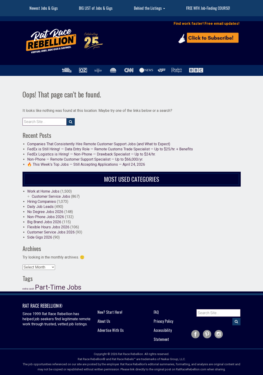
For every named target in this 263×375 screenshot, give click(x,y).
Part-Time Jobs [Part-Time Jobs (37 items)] (58, 287)
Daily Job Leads (40, 206)
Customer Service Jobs (51, 196)
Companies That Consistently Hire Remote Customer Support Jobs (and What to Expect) (98, 144)
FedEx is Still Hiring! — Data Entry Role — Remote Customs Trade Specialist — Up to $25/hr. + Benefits (110, 149)
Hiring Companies (41, 201)
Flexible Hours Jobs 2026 (48, 227)
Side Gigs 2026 (39, 237)
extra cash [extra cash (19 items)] (28, 288)
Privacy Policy (163, 321)
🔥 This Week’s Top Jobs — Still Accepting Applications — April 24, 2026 (86, 164)
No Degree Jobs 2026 (45, 212)
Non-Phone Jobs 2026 (45, 217)
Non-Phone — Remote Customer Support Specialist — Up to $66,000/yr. (85, 159)
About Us (103, 321)
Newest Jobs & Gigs (43, 8)
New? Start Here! (109, 312)
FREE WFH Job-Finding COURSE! (208, 8)
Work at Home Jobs (43, 191)
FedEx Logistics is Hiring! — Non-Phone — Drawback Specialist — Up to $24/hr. (91, 154)
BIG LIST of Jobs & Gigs (96, 8)
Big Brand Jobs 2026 (44, 222)
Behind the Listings (149, 8)
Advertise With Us (110, 330)
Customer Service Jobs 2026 (51, 232)
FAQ (156, 312)
